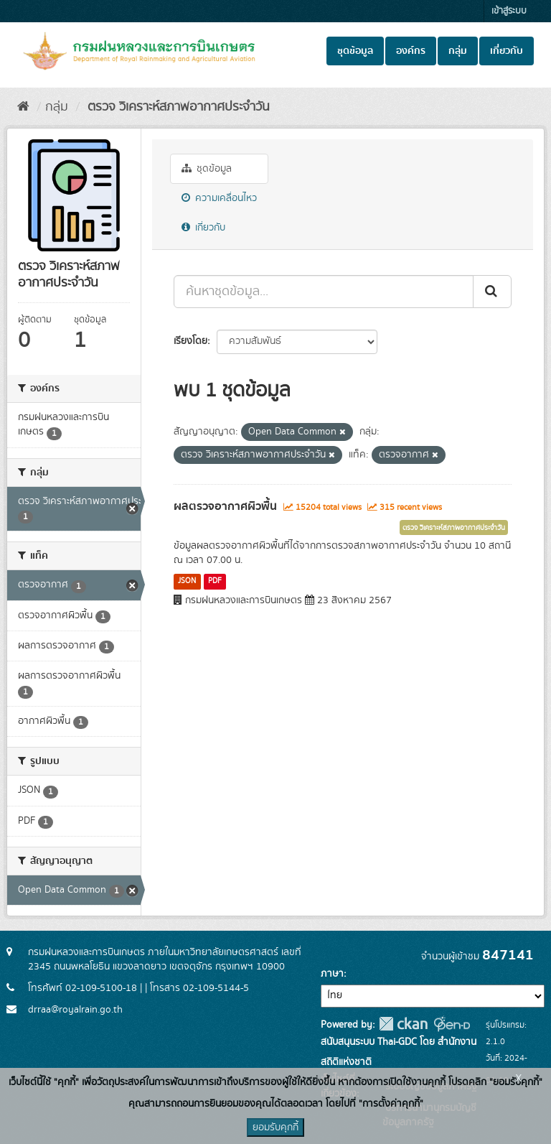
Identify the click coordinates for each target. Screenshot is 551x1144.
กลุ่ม (457, 51)
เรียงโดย (190, 341)
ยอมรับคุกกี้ (275, 1127)
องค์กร (410, 51)
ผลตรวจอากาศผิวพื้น (225, 506)
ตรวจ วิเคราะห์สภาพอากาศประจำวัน (177, 107)
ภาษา (332, 974)
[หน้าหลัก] (23, 107)
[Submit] (492, 291)
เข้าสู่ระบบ (509, 11)
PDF (215, 581)
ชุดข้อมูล (355, 51)
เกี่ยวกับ (506, 51)
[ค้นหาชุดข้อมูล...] (324, 291)
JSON (187, 581)
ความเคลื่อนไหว (219, 198)
